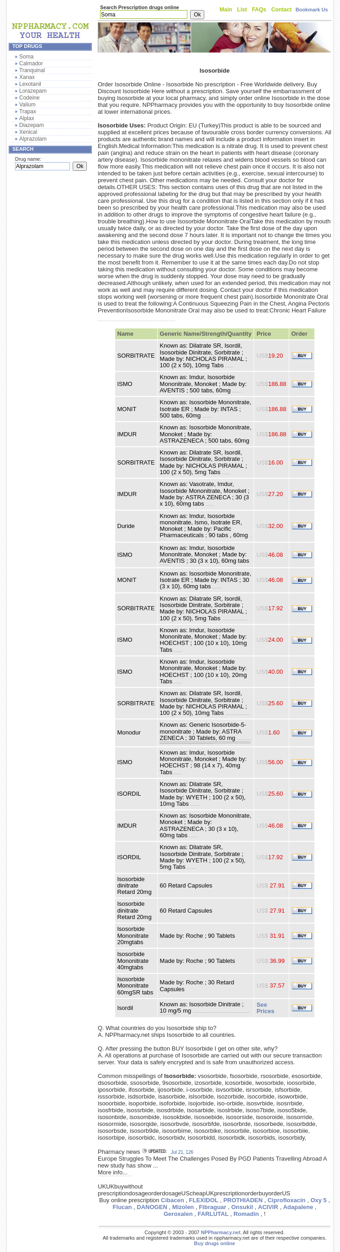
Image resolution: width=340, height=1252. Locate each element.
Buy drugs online (214, 1243)
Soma (26, 56)
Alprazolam (33, 139)
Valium (27, 104)
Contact (281, 9)
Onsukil (242, 1207)
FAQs (259, 9)
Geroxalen (178, 1213)
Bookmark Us (312, 9)
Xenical (28, 132)
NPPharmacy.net (220, 1232)
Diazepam (31, 125)
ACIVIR (268, 1207)
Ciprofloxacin (286, 1200)
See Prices (265, 1007)
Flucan (122, 1207)
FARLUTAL (212, 1213)
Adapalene (298, 1207)
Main (226, 9)
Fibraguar (212, 1207)
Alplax (26, 118)
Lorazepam (33, 91)
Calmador (31, 63)
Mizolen (183, 1207)
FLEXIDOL (203, 1200)
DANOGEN (152, 1207)
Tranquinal (32, 70)
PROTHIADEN (243, 1200)
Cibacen (172, 1200)
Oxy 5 (318, 1200)
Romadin (246, 1213)
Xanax (27, 77)
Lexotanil (30, 84)
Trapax (27, 111)
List (242, 9)
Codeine (29, 98)
